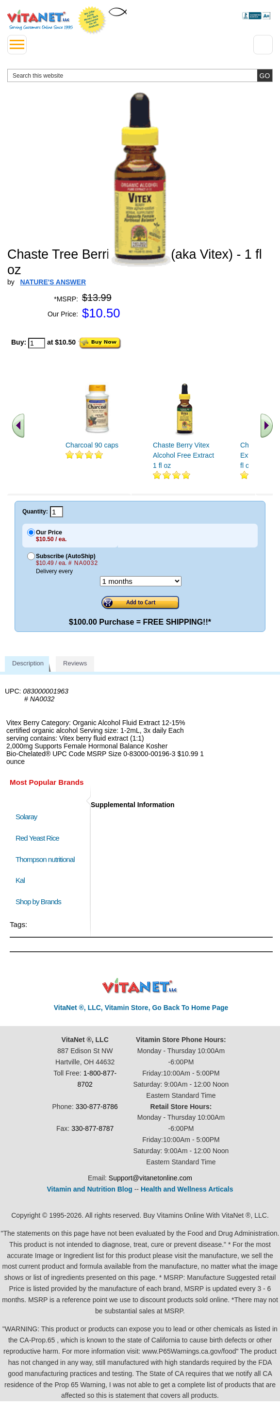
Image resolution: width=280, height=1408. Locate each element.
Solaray (26, 816)
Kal (20, 880)
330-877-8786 (97, 1106)
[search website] (140, 75)
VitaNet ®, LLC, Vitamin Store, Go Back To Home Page (141, 1007)
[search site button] (264, 75)
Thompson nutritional (45, 859)
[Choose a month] (140, 581)
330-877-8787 (92, 1128)
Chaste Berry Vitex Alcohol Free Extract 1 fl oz (183, 455)
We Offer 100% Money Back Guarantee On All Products (92, 20)
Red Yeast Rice (37, 838)
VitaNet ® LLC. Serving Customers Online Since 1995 (40, 20)
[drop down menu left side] (17, 44)
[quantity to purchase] (36, 343)
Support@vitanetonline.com (150, 1178)
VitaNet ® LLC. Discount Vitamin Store (140, 986)
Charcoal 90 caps (92, 445)
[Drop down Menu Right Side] (263, 44)
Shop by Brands (41, 901)
